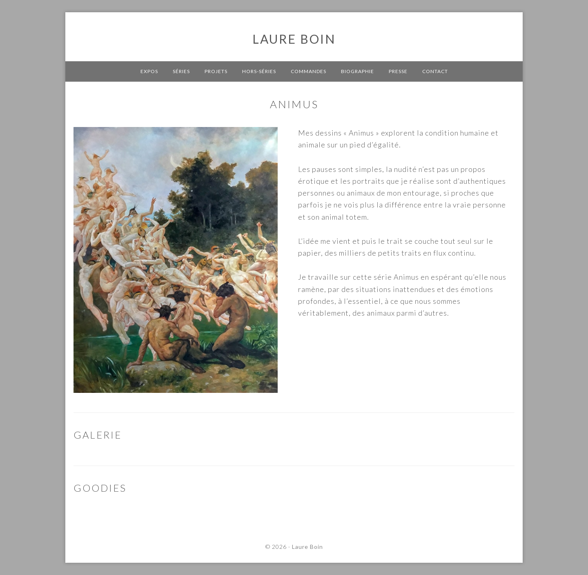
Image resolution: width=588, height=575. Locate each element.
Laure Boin (294, 38)
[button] (13, 12)
